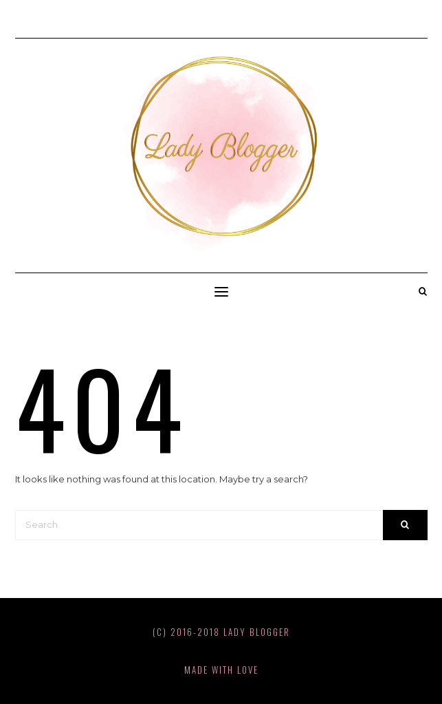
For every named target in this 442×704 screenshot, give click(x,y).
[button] (221, 292)
